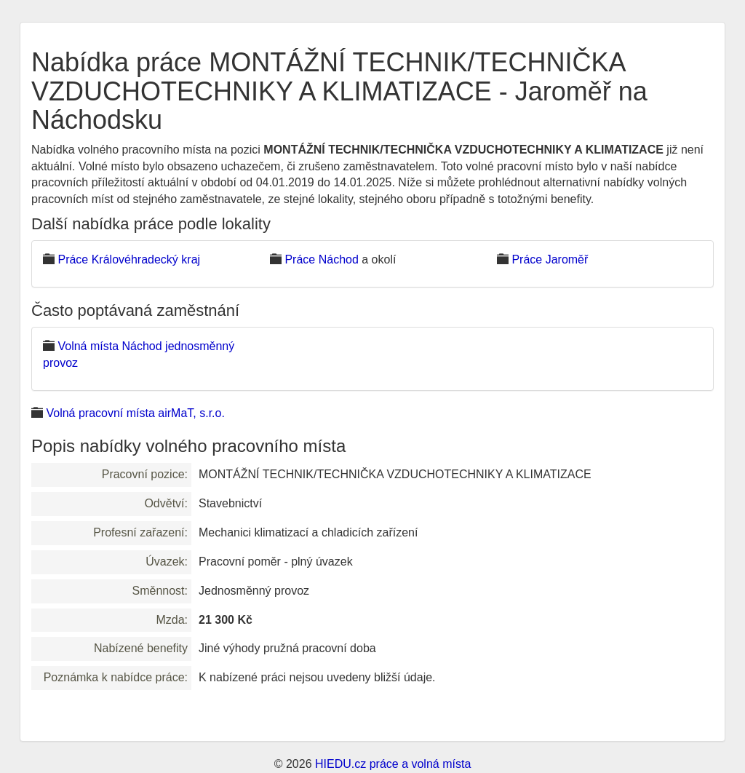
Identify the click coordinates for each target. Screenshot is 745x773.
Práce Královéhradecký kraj (128, 259)
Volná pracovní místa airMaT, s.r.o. (135, 413)
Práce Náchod (321, 259)
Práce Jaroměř (549, 259)
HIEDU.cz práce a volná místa (393, 764)
